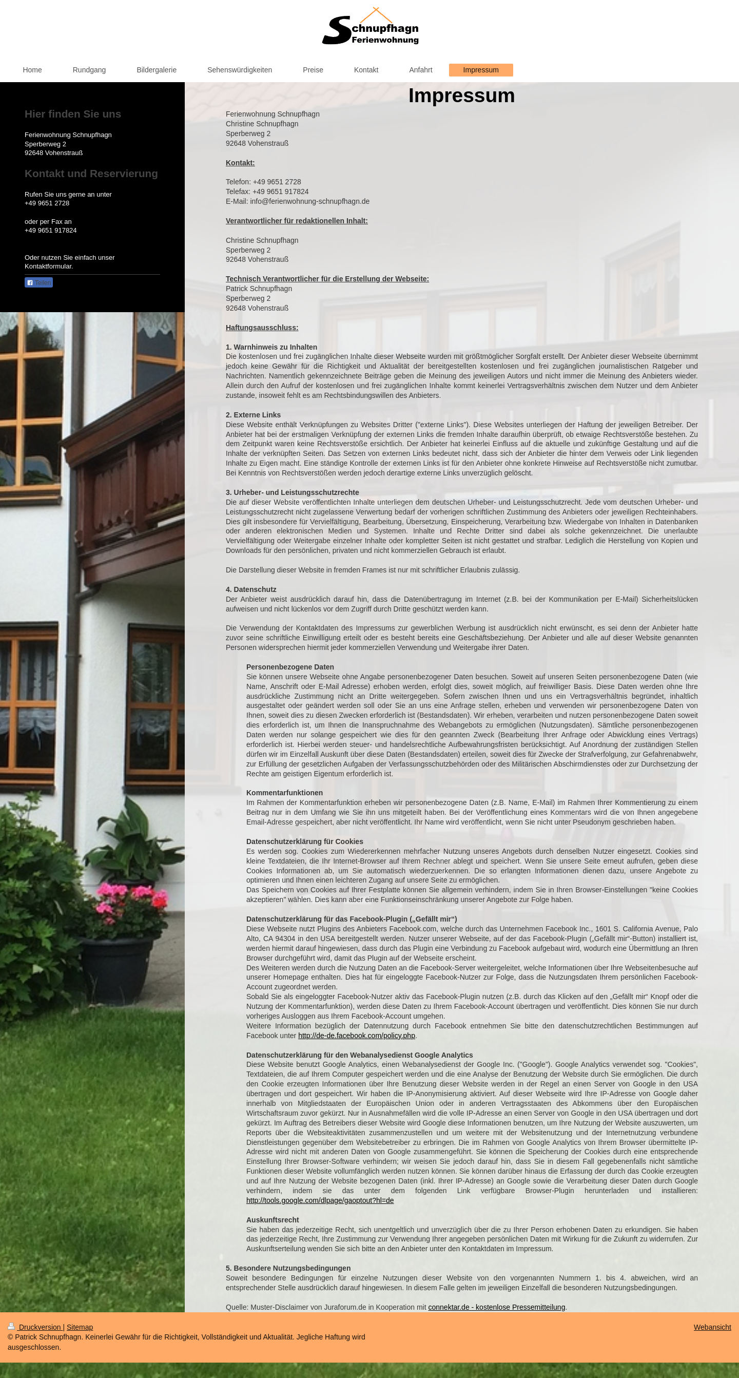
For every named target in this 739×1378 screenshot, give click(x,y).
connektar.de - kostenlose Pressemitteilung (497, 1307)
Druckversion (35, 1327)
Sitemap (80, 1327)
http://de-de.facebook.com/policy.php (356, 1035)
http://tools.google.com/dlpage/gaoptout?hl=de (320, 1200)
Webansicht (712, 1327)
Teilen (39, 282)
